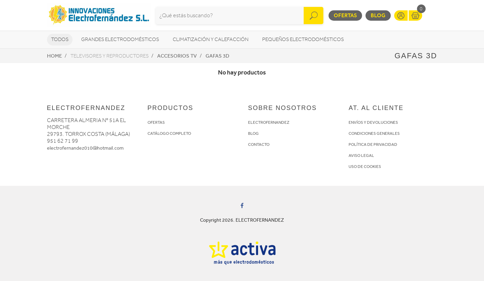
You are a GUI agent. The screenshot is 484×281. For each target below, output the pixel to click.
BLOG (253, 133)
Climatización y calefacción (210, 39)
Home (54, 56)
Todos (59, 39)
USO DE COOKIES (365, 166)
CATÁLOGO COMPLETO (169, 133)
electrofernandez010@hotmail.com (85, 148)
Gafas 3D (217, 56)
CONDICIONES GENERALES (374, 133)
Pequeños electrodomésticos (303, 39)
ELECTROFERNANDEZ (269, 122)
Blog (378, 15)
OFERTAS (156, 122)
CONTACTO (258, 144)
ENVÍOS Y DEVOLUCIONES (373, 122)
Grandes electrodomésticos (120, 39)
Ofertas (345, 15)
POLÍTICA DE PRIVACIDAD (373, 144)
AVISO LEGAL (361, 155)
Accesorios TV (177, 56)
